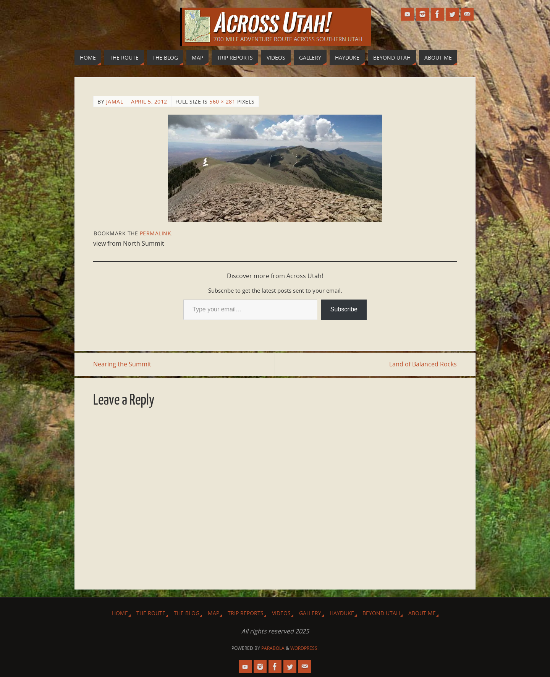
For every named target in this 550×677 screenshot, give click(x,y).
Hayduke (342, 613)
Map (213, 613)
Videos (281, 613)
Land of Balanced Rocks (423, 364)
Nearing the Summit (122, 364)
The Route (150, 613)
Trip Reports (246, 613)
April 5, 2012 (149, 101)
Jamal (114, 101)
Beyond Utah (381, 613)
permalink (155, 233)
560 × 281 (222, 101)
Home (120, 613)
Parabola (273, 648)
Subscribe (344, 309)
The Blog (186, 613)
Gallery (310, 613)
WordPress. (304, 648)
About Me (422, 613)
